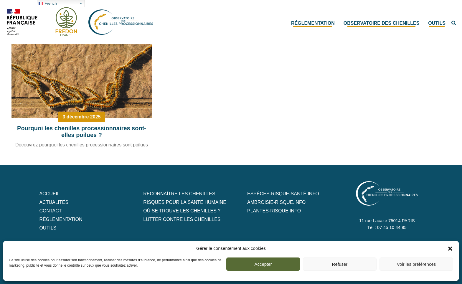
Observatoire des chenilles (382, 23)
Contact (50, 210)
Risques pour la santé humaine (184, 202)
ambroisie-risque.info (276, 202)
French (48, 3)
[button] (450, 248)
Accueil (49, 193)
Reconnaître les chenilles (179, 193)
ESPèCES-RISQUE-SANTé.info (283, 193)
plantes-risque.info (274, 210)
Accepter (263, 264)
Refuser (340, 264)
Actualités (53, 202)
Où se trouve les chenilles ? (181, 210)
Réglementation (313, 23)
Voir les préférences (416, 264)
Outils (437, 23)
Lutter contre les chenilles (181, 219)
